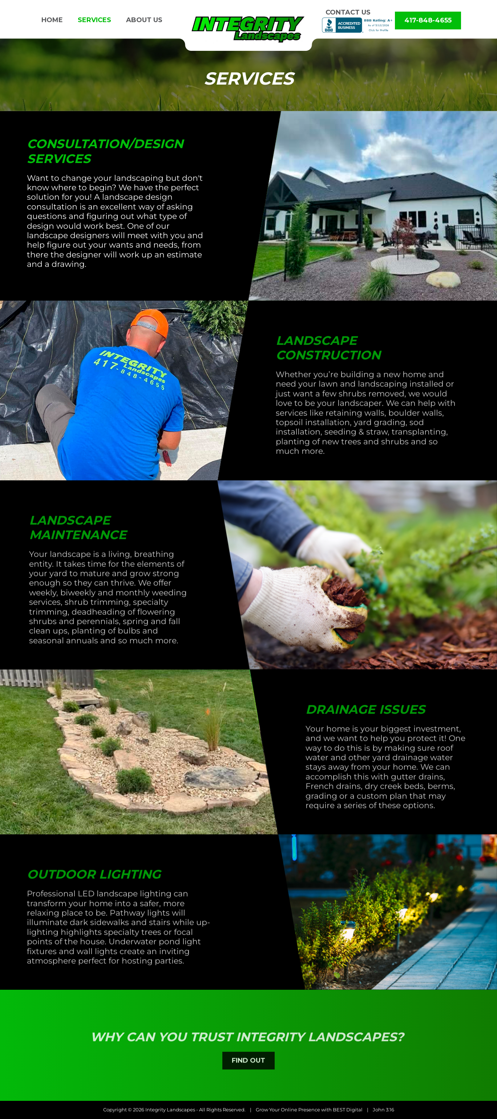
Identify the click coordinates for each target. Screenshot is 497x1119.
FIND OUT (248, 1078)
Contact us (348, 12)
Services (94, 20)
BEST (339, 1109)
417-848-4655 (428, 20)
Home (52, 20)
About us (144, 20)
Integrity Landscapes (170, 1109)
